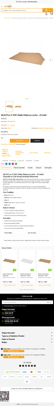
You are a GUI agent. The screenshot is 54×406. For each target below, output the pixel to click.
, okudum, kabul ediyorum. (14, 306)
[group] (27, 58)
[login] (46, 13)
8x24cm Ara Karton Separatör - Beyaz (25, 274)
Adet (2, 137)
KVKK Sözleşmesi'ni (8, 305)
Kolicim (4, 118)
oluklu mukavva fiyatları (43, 240)
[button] (26, 98)
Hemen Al (37, 140)
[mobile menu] (1, 6)
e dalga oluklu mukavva (30, 240)
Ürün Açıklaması (6, 167)
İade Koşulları (48, 167)
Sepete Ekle (19, 140)
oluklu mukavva (8, 240)
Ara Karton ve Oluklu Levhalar (19, 18)
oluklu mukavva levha (18, 240)
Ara (47, 10)
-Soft (17, 404)
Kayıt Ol (49, 302)
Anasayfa (7, 18)
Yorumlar (30, 167)
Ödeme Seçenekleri (19, 167)
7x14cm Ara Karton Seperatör (8, 274)
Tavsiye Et (12, 160)
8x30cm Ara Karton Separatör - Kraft (43, 274)
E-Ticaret (21, 404)
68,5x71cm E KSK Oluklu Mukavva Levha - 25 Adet (40, 18)
